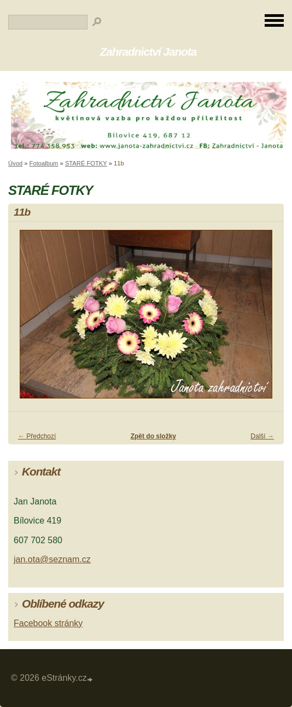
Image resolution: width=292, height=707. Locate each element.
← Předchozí (37, 436)
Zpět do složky (153, 436)
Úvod (15, 163)
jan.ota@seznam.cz (52, 559)
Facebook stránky (48, 623)
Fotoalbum (44, 163)
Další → (262, 436)
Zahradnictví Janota (148, 51)
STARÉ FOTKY (86, 163)
